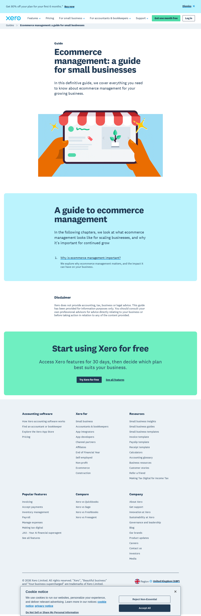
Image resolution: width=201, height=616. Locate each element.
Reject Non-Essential (144, 599)
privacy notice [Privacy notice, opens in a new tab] (44, 605)
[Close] (175, 591)
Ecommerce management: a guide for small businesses (52, 27)
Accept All (145, 608)
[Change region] (164, 583)
